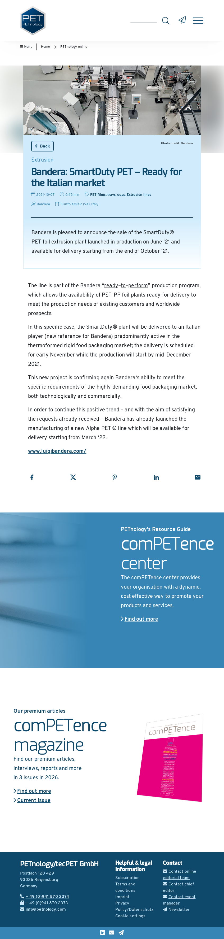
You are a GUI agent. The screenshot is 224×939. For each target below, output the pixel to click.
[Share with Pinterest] (114, 477)
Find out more (139, 619)
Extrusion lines (139, 195)
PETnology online (73, 47)
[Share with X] (73, 477)
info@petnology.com (43, 909)
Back (42, 146)
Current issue (32, 800)
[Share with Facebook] (32, 477)
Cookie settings (130, 916)
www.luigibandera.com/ (57, 451)
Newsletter (176, 910)
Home (45, 47)
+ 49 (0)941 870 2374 (44, 897)
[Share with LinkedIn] (156, 477)
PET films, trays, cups (107, 195)
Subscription (127, 878)
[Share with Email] (197, 477)
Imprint (122, 897)
